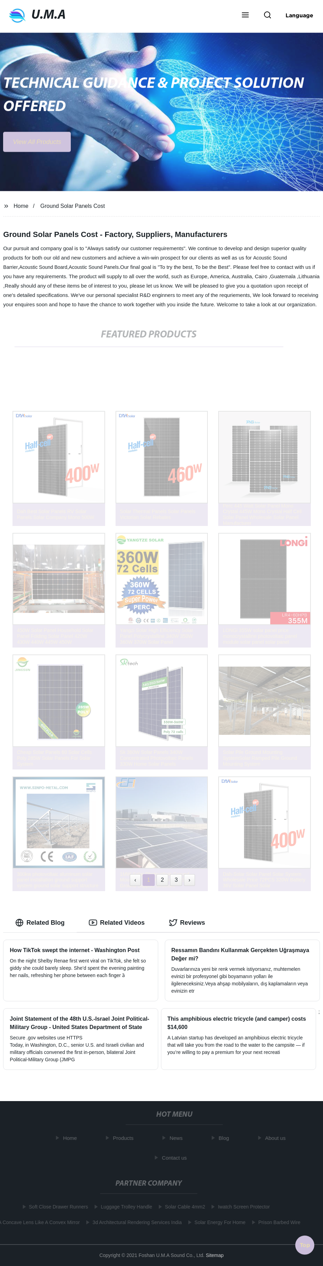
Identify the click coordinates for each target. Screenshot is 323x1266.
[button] (245, 15)
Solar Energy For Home (218, 1222)
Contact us (175, 1157)
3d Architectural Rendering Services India (135, 1222)
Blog (225, 1138)
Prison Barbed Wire (278, 1222)
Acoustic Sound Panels (94, 267)
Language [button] (299, 15)
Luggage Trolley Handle (125, 1207)
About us (277, 1138)
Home (21, 206)
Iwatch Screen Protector (242, 1207)
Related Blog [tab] (40, 922)
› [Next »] (189, 880)
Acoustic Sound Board (43, 267)
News (177, 1138)
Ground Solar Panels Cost (72, 206)
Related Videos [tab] (117, 922)
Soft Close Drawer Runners (56, 1207)
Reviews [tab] (187, 922)
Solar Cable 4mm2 (183, 1207)
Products (124, 1138)
